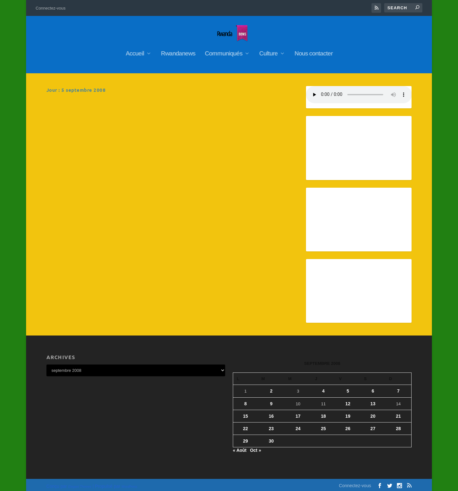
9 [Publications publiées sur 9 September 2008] (271, 400)
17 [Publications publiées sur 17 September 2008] (298, 412)
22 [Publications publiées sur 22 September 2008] (245, 425)
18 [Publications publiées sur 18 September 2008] (323, 412)
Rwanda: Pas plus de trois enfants (94, 105)
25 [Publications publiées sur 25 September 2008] (323, 425)
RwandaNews (89, 114)
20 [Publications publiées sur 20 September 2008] (373, 412)
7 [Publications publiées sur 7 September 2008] (398, 388)
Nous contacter (314, 51)
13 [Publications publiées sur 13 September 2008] (373, 400)
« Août (239, 447)
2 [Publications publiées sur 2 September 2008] (271, 388)
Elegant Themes (79, 483)
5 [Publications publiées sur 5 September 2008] (348, 388)
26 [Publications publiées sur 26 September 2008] (347, 425)
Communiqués (223, 51)
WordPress (129, 483)
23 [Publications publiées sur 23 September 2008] (271, 425)
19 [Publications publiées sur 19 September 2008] (347, 412)
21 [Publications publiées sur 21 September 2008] (398, 412)
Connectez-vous (51, 8)
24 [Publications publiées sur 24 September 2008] (298, 425)
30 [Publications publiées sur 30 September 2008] (271, 437)
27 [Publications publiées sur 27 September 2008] (373, 425)
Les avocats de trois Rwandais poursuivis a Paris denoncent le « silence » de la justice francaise (235, 112)
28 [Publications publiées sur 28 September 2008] (398, 425)
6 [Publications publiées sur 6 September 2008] (372, 388)
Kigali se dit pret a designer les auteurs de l (106, 180)
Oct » (255, 447)
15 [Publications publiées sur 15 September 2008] (245, 412)
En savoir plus (74, 150)
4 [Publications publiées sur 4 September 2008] (323, 388)
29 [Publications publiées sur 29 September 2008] (245, 437)
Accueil (135, 51)
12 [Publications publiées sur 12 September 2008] (347, 400)
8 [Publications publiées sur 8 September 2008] (245, 400)
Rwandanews (178, 51)
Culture (268, 51)
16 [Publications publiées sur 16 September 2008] (271, 412)
